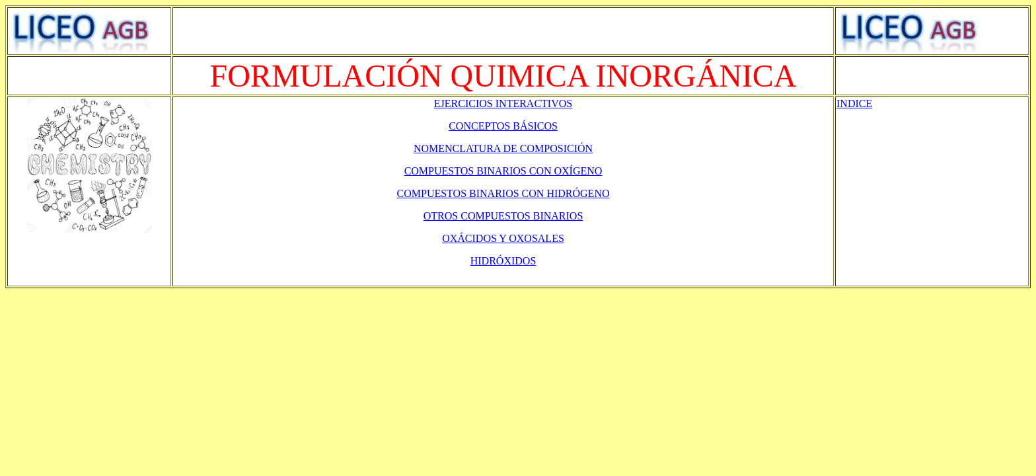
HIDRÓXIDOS (503, 260)
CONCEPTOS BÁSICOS (503, 126)
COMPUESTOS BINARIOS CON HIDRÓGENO (503, 193)
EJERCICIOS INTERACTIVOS (503, 103)
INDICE (854, 103)
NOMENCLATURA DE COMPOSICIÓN (503, 148)
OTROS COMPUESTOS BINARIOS (503, 215)
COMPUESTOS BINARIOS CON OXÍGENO (503, 171)
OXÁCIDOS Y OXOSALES (503, 238)
